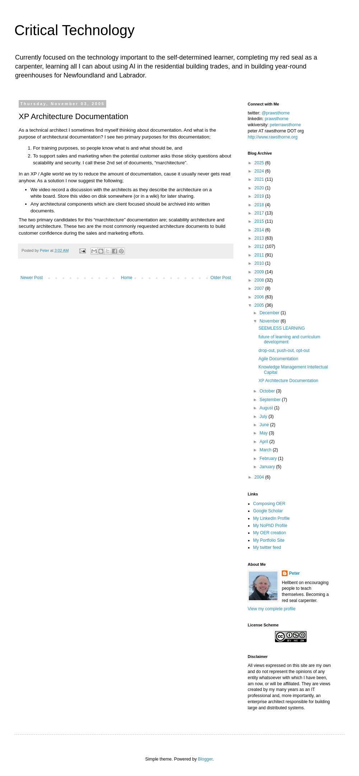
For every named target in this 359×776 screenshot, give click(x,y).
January (268, 466)
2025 (260, 162)
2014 (260, 229)
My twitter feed (267, 547)
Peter (294, 573)
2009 (260, 271)
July (264, 416)
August (267, 407)
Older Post (220, 277)
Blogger (205, 759)
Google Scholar (268, 510)
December (270, 312)
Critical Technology (74, 30)
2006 (260, 297)
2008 (260, 280)
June (265, 424)
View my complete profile (271, 608)
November (270, 321)
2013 (260, 238)
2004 (260, 477)
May (264, 433)
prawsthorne (276, 118)
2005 (260, 305)
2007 (260, 288)
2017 (260, 213)
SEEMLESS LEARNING (281, 328)
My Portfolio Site (268, 540)
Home (126, 277)
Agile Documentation (278, 358)
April (264, 441)
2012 (260, 246)
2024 (260, 171)
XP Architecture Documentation (288, 380)
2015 (260, 221)
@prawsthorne (276, 113)
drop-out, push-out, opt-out (283, 350)
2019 (260, 196)
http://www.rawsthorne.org (273, 137)
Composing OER (269, 503)
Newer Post (31, 277)
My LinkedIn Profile (271, 518)
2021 (260, 179)
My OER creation (269, 532)
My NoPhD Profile (270, 525)
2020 (260, 188)
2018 (260, 204)
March (266, 449)
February (269, 458)
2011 (260, 255)
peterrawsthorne (285, 124)
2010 (260, 263)
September (271, 399)
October (268, 391)
